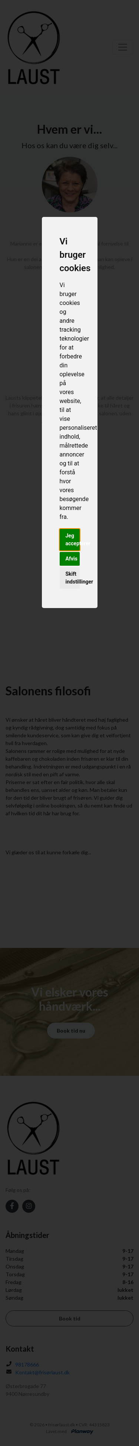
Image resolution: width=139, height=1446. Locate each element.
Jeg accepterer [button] (73, 539)
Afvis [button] (71, 559)
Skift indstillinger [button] (73, 578)
